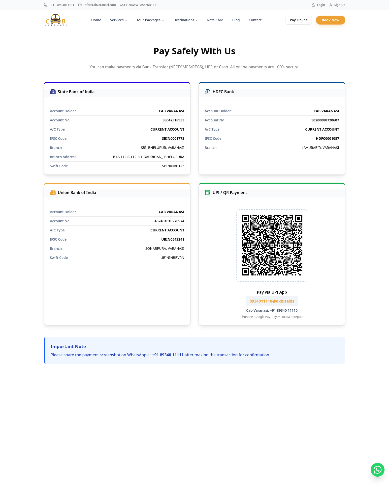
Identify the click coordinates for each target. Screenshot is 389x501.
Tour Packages (150, 20)
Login (318, 5)
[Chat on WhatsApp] (377, 469)
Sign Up (337, 5)
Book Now (330, 20)
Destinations (185, 20)
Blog (236, 20)
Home (96, 20)
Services (119, 20)
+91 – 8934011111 (59, 5)
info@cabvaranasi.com (97, 5)
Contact (255, 20)
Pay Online (299, 20)
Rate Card (215, 20)
